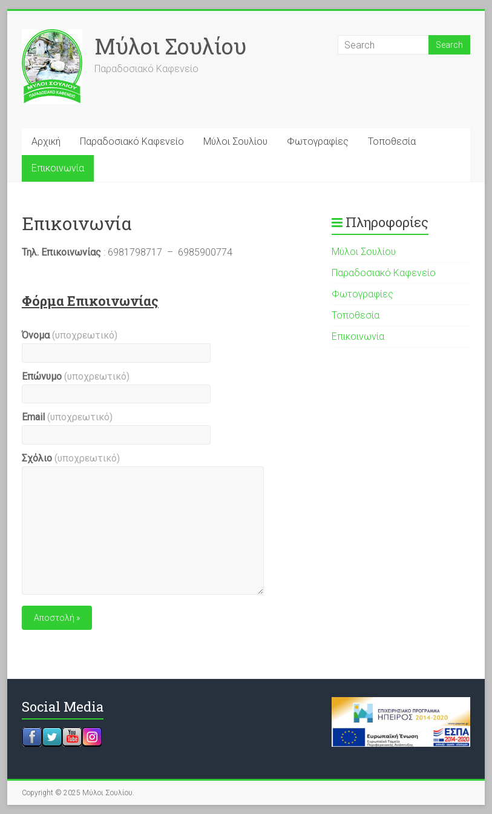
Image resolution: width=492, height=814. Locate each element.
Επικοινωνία (57, 168)
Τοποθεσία (392, 141)
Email (67, 417)
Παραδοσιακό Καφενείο (132, 141)
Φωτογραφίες (318, 141)
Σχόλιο (71, 458)
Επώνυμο (76, 376)
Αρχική (46, 141)
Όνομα (69, 335)
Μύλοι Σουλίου (170, 46)
